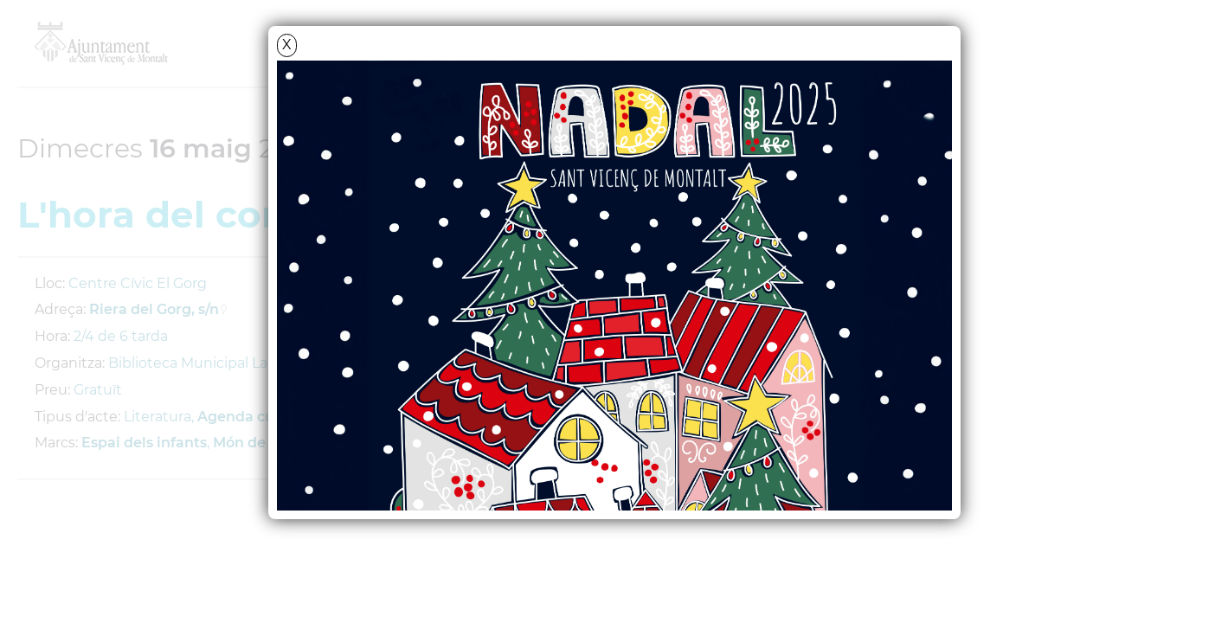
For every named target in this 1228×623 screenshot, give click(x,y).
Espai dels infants (144, 442)
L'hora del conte (171, 214)
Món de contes (265, 442)
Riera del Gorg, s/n (154, 309)
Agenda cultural (255, 416)
